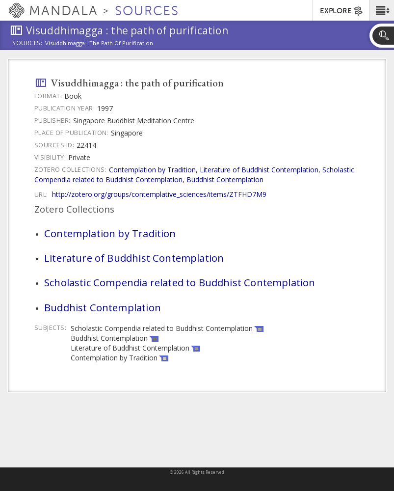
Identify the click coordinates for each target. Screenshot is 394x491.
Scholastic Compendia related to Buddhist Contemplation (179, 282)
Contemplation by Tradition (152, 169)
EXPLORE (342, 11)
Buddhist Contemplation (224, 179)
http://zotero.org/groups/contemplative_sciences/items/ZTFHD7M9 (159, 194)
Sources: (27, 43)
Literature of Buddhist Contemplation (259, 169)
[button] (381, 10)
